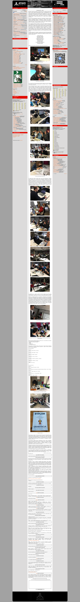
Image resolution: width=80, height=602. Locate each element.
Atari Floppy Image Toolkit (16, 24)
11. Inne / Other (55, 43)
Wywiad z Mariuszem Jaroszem (57, 100)
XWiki (14, 90)
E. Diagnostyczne (56, 146)
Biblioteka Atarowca (16, 70)
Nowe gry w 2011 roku (16, 57)
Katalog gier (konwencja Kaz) (17, 99)
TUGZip (61, 98)
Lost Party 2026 (55, 22)
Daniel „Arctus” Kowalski (56, 104)
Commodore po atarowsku (16, 29)
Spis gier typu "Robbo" (16, 61)
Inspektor (14, 128)
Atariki (14, 89)
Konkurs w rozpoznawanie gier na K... (58, 26)
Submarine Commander (16, 116)
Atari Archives (15, 92)
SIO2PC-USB (55, 159)
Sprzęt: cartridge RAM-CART (57, 121)
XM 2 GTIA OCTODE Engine (17, 51)
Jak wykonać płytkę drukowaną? (57, 167)
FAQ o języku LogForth (16, 59)
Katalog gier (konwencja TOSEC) (17, 112)
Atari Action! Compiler (56, 19)
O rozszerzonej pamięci (16, 60)
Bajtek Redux (15, 87)
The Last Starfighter (16, 125)
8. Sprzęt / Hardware (56, 41)
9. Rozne (55, 141)
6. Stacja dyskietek (56, 137)
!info (60, 91)
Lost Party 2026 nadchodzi (17, 15)
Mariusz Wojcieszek (56, 105)
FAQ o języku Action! (16, 58)
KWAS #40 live (15, 19)
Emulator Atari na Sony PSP (17, 63)
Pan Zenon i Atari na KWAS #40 (17, 16)
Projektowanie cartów (56, 162)
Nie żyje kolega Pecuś (16, 13)
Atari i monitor (15, 50)
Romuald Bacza (55, 106)
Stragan (54, 116)
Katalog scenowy (55, 88)
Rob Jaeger (54, 109)
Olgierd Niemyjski (55, 113)
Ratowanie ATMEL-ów (56, 161)
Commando (14, 119)
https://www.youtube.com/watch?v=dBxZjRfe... (35, 478)
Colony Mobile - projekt (16, 136)
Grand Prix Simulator (16, 129)
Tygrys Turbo (55, 163)
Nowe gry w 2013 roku (16, 53)
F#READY (54, 103)
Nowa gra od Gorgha (56, 15)
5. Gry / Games (55, 39)
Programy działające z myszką (17, 62)
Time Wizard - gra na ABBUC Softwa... (58, 30)
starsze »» (25, 130)
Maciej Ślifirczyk (55, 111)
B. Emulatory (55, 142)
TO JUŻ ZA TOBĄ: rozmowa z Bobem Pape (59, 108)
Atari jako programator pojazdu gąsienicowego (59, 157)
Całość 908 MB (55, 150)
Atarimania (14, 91)
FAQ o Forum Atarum (16, 56)
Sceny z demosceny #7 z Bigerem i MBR (18, 23)
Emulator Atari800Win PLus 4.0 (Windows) (19, 67)
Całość (54, 98)
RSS (25, 11)
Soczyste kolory (55, 169)
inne (20, 109)
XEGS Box (54, 170)
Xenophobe (14, 120)
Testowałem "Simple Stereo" (57, 164)
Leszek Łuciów (55, 107)
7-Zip (59, 98)
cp (65, 89)
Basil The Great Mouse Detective (17, 126)
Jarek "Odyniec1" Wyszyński (57, 112)
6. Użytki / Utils (55, 40)
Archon (14, 124)
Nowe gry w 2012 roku (16, 55)
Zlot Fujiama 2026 (55, 34)
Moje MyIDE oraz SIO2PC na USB (58, 166)
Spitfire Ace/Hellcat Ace (16, 123)
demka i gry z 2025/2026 (56, 31)
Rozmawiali (54, 99)
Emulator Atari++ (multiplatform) (17, 68)
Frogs (14, 117)
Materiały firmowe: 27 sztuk (17, 85)
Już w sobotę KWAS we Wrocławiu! (18, 33)
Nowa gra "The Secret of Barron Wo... (58, 23)
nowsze (15, 64)
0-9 (14, 103)
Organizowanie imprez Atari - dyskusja (18, 134)
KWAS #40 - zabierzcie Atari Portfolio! (18, 20)
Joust (14, 118)
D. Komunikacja (56, 145)
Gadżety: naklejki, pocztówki (57, 120)
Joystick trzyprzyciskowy (56, 165)
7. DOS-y (55, 138)
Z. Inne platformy (56, 149)
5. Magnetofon (55, 136)
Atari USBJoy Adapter (56, 118)
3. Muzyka (55, 133)
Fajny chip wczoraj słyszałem (57, 27)
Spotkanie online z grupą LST (17, 25)
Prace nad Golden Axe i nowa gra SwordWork (19, 34)
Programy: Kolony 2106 (56, 119)
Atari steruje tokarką (56, 172)
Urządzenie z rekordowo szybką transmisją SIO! (19, 30)
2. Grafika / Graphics (56, 37)
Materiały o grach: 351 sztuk (17, 86)
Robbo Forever (15, 121)
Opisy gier (14, 115)
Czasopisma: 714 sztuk (16, 83)
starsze (26, 64)
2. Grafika (55, 132)
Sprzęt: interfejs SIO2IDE (56, 123)
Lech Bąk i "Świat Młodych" (57, 102)
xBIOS (14, 52)
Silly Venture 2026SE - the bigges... (58, 18)
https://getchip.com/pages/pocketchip (34, 540)
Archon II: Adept (15, 122)
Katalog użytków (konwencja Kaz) (58, 127)
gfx (66, 90)
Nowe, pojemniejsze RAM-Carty (57, 117)
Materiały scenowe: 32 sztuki (17, 84)
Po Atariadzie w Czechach (16, 32)
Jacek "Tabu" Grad (55, 110)
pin (36, 492)
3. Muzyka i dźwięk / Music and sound (58, 38)
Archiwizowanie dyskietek (16, 54)
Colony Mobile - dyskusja (16, 135)
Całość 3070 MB (16, 110)
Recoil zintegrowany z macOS (17, 26)
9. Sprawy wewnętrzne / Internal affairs (58, 42)
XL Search (14, 93)
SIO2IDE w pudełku (56, 171)
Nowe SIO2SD (55, 160)
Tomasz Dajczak (55, 101)
